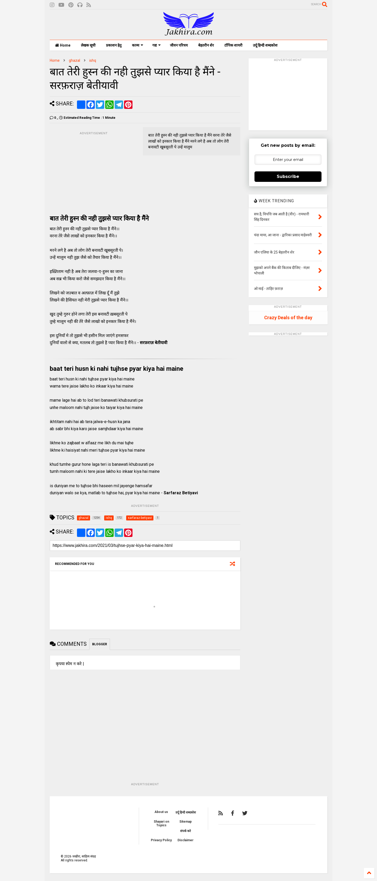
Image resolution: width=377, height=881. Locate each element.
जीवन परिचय (179, 45)
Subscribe (288, 176)
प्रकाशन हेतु (113, 45)
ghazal (74, 60)
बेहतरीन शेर (206, 45)
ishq (92, 60)
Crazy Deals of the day (288, 317)
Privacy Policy (161, 840)
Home (62, 45)
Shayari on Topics (161, 823)
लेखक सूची (88, 45)
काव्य (137, 45)
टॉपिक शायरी (233, 45)
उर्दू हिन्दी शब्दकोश (265, 45)
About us (161, 812)
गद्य (156, 45)
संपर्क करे (185, 831)
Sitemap (185, 821)
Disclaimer (185, 840)
